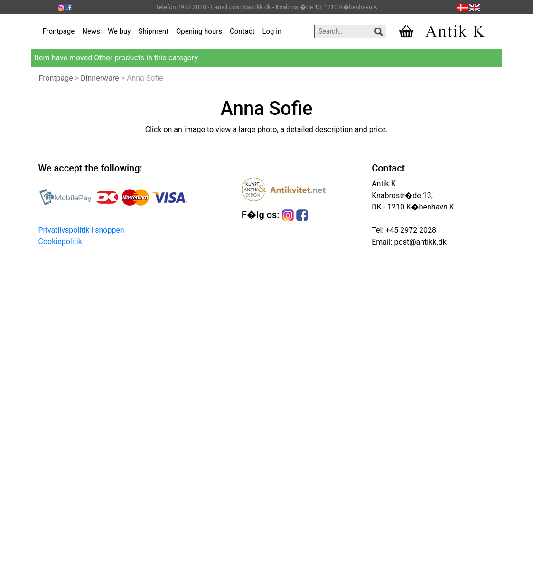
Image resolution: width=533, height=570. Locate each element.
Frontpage (59, 31)
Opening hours (199, 31)
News (91, 31)
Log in (271, 31)
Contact (242, 31)
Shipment (153, 31)
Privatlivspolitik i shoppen (81, 230)
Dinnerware (100, 78)
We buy (119, 31)
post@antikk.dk (420, 242)
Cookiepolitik (60, 241)
